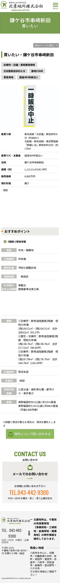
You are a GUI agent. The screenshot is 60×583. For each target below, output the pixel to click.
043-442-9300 (33, 492)
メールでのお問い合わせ (30, 474)
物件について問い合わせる (32, 434)
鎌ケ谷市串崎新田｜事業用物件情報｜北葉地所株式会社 (22, 6)
